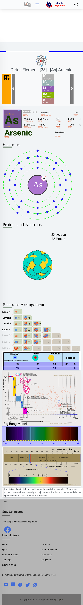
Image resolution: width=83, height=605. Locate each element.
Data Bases (47, 554)
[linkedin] (13, 584)
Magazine (46, 559)
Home (5, 544)
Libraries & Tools (10, 554)
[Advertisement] (41, 21)
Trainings (6, 559)
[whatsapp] (35, 584)
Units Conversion (49, 549)
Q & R (4, 549)
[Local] (27, 4)
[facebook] (7, 529)
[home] (56, 5)
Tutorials (46, 544)
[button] (13, 89)
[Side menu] (37, 4)
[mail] (6, 584)
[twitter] (27, 584)
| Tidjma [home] (59, 599)
